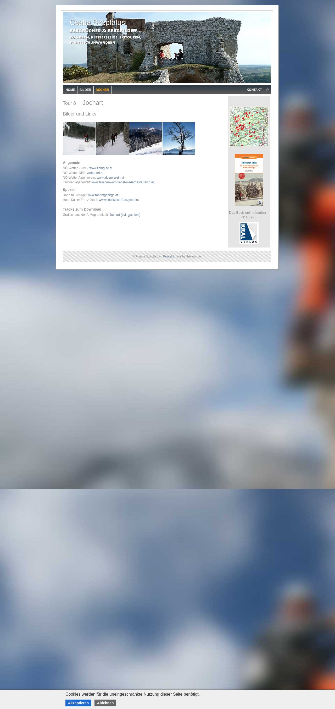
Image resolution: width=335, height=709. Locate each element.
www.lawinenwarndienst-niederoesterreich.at (123, 182)
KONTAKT (254, 90)
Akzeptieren (78, 703)
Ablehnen (105, 703)
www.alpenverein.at (110, 177)
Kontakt (168, 256)
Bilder (85, 90)
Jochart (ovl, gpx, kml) (125, 215)
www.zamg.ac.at (101, 168)
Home (70, 90)
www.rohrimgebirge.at (103, 195)
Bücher (102, 90)
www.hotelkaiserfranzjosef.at (119, 200)
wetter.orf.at (95, 173)
